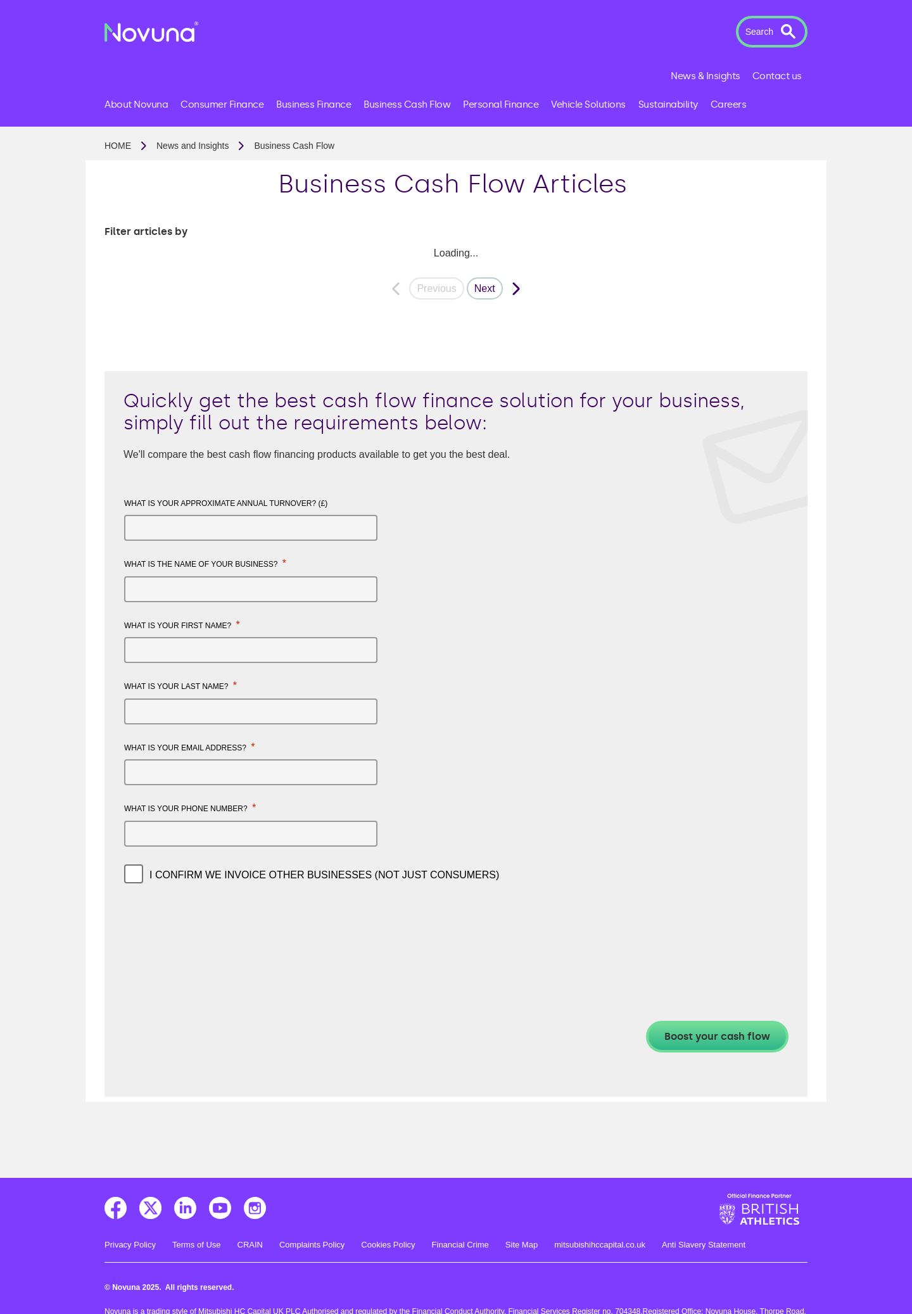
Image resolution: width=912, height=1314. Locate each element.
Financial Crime (460, 1244)
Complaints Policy (312, 1244)
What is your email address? (189, 747)
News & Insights (705, 76)
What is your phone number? (190, 807)
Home (117, 145)
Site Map (521, 1244)
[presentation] (220, 929)
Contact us (777, 76)
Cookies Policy (388, 1244)
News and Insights (192, 145)
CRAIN (250, 1244)
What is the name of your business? (205, 563)
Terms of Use (196, 1244)
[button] (772, 31)
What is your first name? (182, 624)
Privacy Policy (130, 1244)
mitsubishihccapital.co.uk (599, 1244)
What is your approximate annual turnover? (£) (225, 503)
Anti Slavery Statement (703, 1244)
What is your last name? (180, 685)
